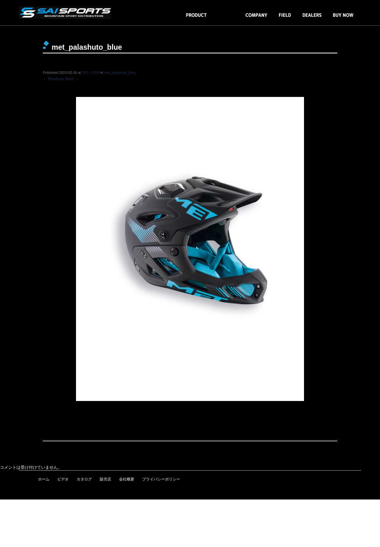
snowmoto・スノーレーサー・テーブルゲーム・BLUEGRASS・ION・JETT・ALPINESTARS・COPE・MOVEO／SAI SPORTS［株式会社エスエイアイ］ (66, 12)
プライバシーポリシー (161, 479)
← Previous (53, 78)
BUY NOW (343, 18)
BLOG (226, 18)
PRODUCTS (196, 18)
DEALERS (312, 18)
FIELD (285, 18)
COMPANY (256, 18)
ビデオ (63, 479)
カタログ (84, 479)
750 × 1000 (90, 72)
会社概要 (126, 479)
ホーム (43, 479)
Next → (72, 78)
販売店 (105, 479)
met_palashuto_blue (119, 72)
